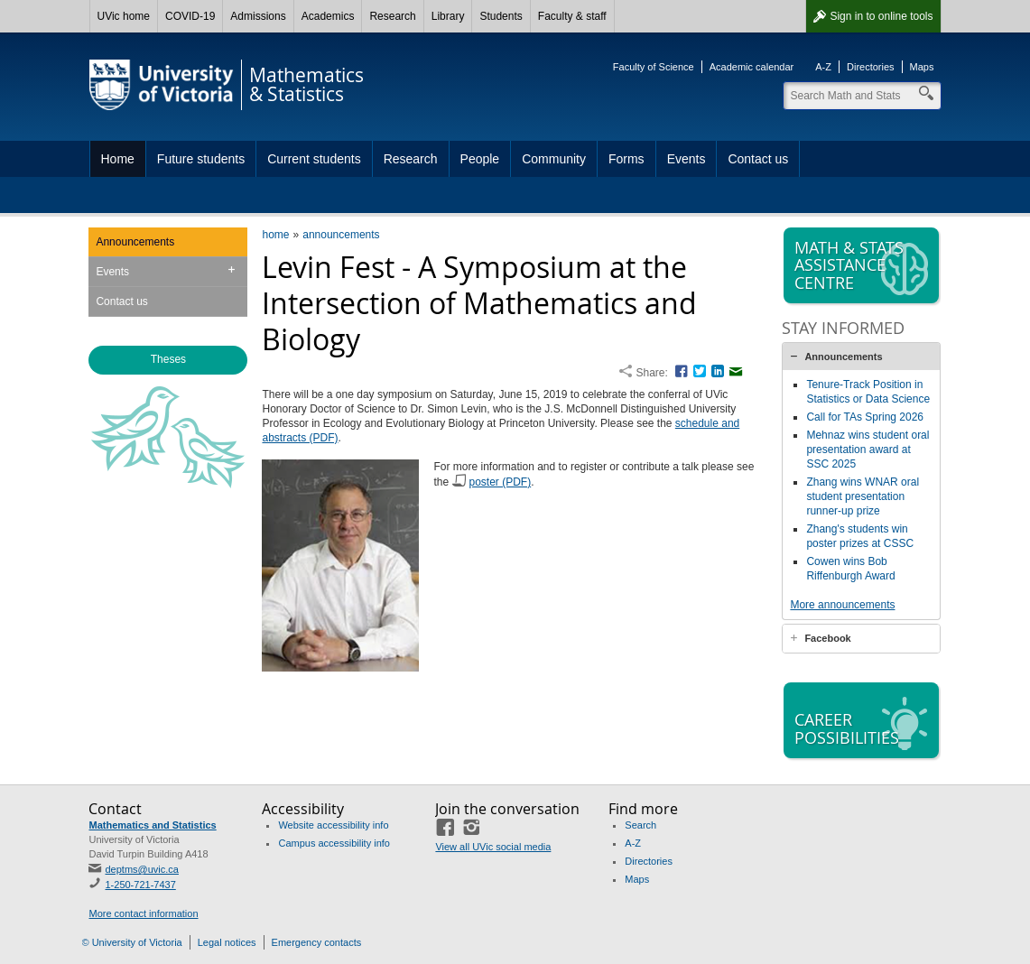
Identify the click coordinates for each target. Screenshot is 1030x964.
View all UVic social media (493, 846)
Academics (328, 16)
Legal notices (227, 942)
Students (500, 16)
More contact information (143, 913)
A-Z (823, 66)
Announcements (135, 242)
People (480, 159)
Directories (871, 66)
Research (392, 16)
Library (448, 16)
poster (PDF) (500, 482)
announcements (340, 234)
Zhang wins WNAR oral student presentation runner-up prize (862, 496)
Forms (626, 159)
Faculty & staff (572, 16)
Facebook (827, 638)
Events (686, 159)
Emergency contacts (317, 942)
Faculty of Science (653, 66)
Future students (201, 159)
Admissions (257, 16)
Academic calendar (752, 66)
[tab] (861, 356)
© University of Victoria (132, 942)
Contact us (758, 159)
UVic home (123, 16)
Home (118, 159)
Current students (314, 159)
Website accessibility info (333, 825)
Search (640, 825)
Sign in (881, 16)
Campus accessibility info (334, 843)
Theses (168, 359)
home (275, 234)
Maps (922, 66)
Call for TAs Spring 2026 (864, 417)
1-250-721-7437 (140, 884)
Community (554, 159)
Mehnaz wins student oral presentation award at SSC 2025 (867, 449)
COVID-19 (190, 16)
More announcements (842, 604)
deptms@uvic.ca (141, 869)
